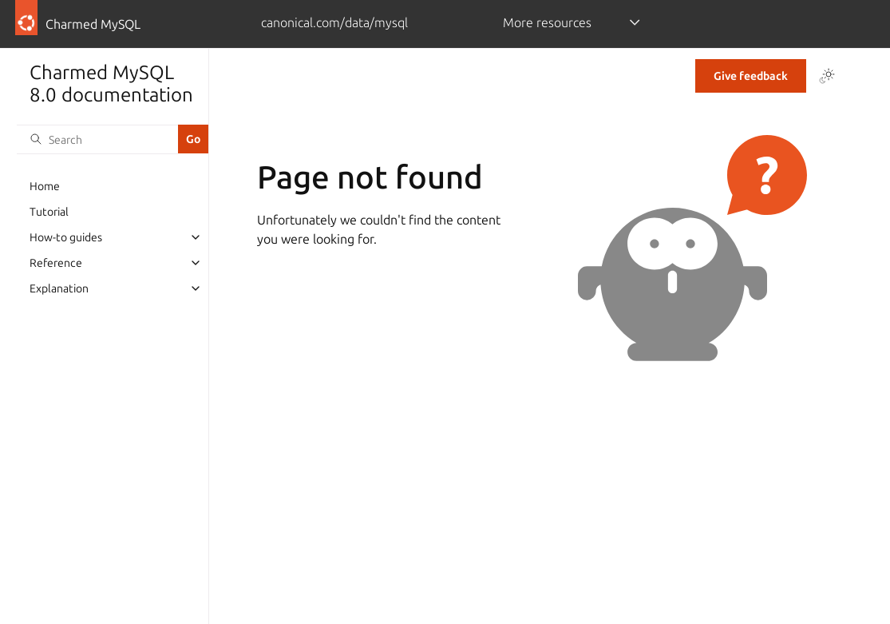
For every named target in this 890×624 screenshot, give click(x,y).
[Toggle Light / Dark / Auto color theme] (827, 76)
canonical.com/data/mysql (334, 22)
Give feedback (751, 76)
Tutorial (49, 211)
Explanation (59, 288)
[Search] (97, 139)
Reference (56, 262)
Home (45, 186)
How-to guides (66, 237)
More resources (547, 22)
